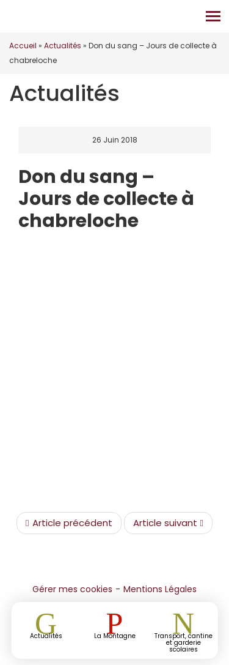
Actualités (62, 45)
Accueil (23, 45)
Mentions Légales (160, 589)
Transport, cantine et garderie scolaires (183, 642)
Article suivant (168, 523)
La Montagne (115, 635)
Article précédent (69, 523)
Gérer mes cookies (72, 589)
